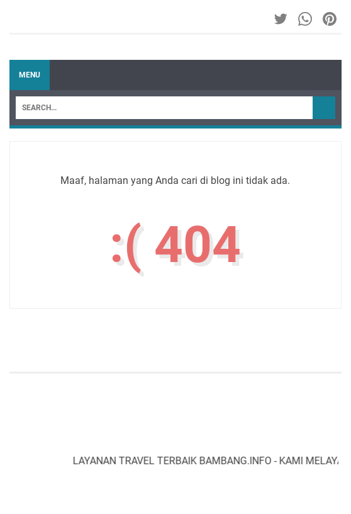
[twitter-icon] (281, 19)
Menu (29, 75)
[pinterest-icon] (331, 19)
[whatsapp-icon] (306, 19)
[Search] (164, 107)
